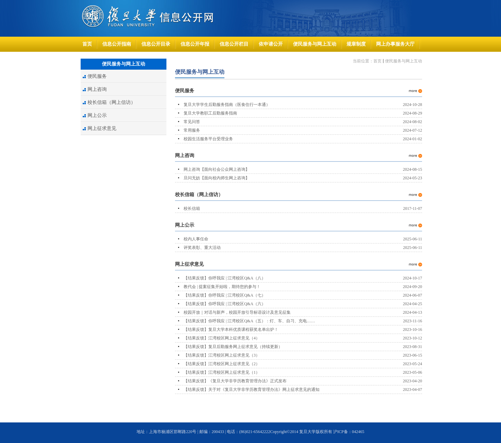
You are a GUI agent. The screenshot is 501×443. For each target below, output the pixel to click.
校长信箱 (192, 208)
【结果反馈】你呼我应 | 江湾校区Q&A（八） (225, 278)
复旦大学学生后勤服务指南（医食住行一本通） (227, 104)
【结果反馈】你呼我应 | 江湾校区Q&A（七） (225, 295)
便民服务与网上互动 (403, 61)
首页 (377, 61)
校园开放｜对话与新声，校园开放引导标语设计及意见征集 (237, 312)
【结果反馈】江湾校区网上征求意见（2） (222, 363)
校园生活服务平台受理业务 (208, 138)
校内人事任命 (196, 239)
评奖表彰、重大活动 (202, 247)
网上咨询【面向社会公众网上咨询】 (216, 169)
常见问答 (192, 121)
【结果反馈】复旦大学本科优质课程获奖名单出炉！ (231, 329)
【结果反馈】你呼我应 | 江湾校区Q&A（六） (225, 303)
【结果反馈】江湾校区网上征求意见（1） (222, 372)
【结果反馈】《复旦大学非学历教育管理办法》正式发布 (235, 381)
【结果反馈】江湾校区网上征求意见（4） (222, 338)
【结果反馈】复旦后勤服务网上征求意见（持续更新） (233, 346)
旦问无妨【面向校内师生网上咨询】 (216, 178)
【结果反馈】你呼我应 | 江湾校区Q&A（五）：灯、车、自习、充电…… (249, 321)
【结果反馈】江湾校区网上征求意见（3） (222, 355)
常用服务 (192, 130)
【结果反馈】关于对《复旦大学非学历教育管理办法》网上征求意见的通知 (251, 389)
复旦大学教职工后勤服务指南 (210, 113)
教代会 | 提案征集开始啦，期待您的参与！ (222, 286)
